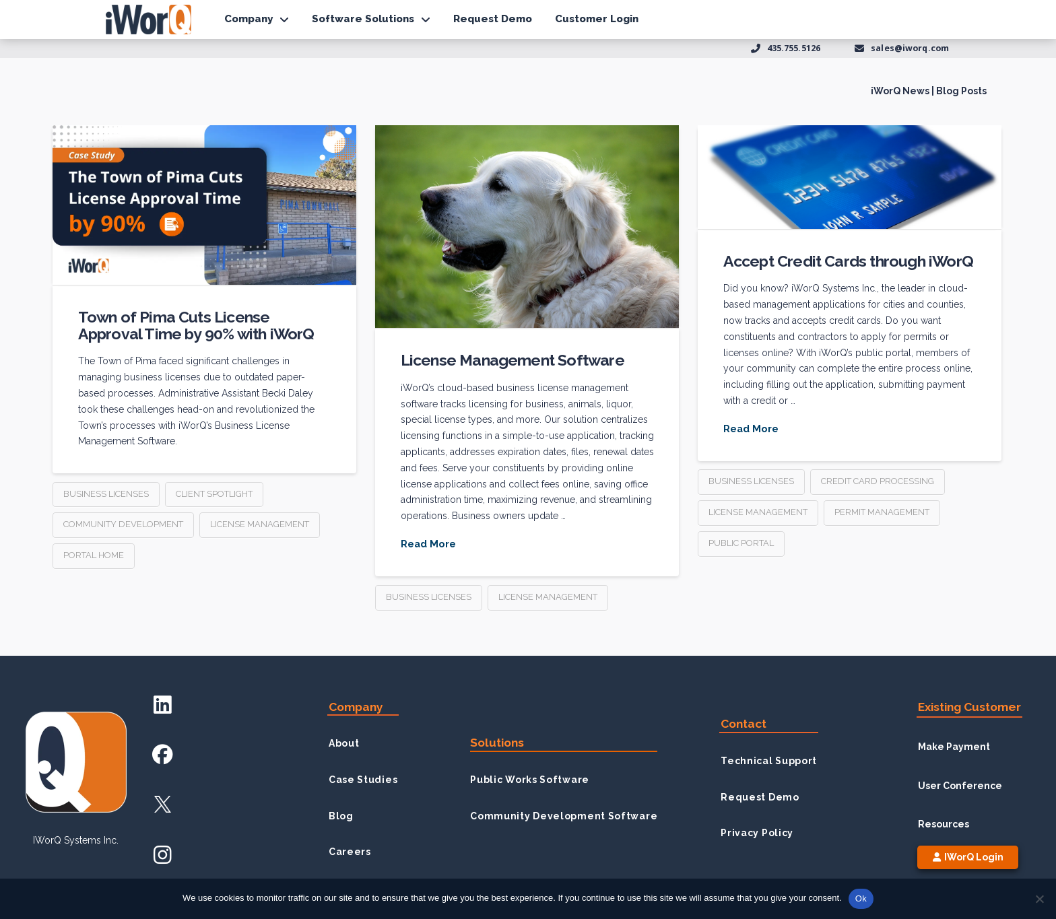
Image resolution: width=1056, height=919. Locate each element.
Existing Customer (969, 707)
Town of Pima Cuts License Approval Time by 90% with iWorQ (196, 325)
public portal (741, 543)
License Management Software (512, 360)
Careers (350, 851)
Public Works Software (529, 779)
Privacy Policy (757, 832)
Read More (428, 543)
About (344, 743)
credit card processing (877, 481)
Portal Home (93, 555)
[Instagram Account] (162, 854)
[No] (1039, 899)
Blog (341, 816)
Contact (743, 723)
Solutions (497, 742)
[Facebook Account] (162, 754)
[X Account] (162, 804)
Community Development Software (563, 816)
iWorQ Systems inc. (76, 840)
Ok (861, 898)
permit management (881, 512)
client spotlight (214, 494)
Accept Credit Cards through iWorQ (848, 261)
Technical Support (769, 760)
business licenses (106, 494)
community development (123, 524)
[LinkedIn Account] (162, 703)
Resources (943, 824)
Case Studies (363, 779)
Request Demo (760, 797)
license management (259, 524)
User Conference (960, 785)
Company (356, 707)
